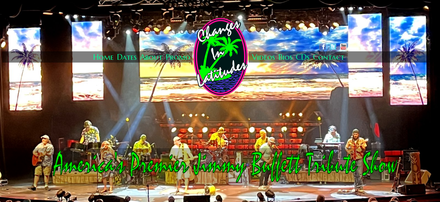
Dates (127, 57)
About (151, 57)
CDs (303, 57)
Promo (178, 57)
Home (103, 57)
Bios (285, 57)
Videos (263, 57)
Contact (328, 57)
